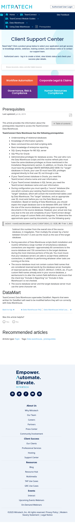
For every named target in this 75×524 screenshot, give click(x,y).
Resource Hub (31, 471)
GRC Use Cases (31, 486)
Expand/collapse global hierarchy (1, 14)
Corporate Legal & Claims (55, 80)
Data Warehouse (15, 23)
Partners (31, 424)
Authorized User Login (62, 6)
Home (10, 15)
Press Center (31, 429)
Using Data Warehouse (17, 27)
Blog (31, 467)
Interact (31, 495)
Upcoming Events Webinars (31, 500)
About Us (31, 405)
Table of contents (63, 124)
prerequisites (50, 339)
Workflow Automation (19, 80)
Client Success (31, 438)
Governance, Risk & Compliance (19, 92)
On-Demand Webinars (31, 504)
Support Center (31, 457)
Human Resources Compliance (55, 92)
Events (31, 490)
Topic (17, 339)
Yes (7, 322)
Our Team (31, 415)
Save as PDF (70, 115)
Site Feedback (63, 15)
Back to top (7, 309)
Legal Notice (47, 515)
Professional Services (31, 448)
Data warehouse (34, 339)
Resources (31, 462)
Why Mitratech (31, 410)
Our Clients (31, 443)
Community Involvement (31, 433)
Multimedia (31, 476)
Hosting (31, 453)
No (17, 322)
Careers (31, 419)
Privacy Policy (52, 512)
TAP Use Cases (31, 481)
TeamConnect (28, 15)
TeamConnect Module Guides (20, 19)
